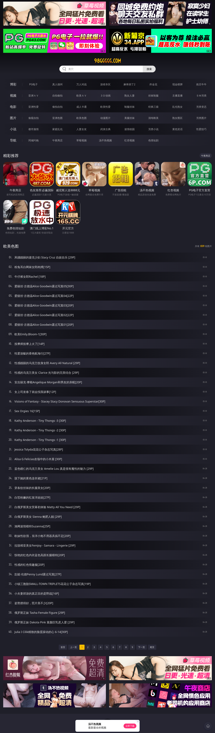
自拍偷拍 (57, 95)
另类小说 (153, 129)
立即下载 (129, 725)
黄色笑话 (177, 129)
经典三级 (153, 107)
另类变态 (201, 107)
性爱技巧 (201, 129)
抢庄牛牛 (201, 84)
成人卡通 (81, 107)
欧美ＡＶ (81, 95)
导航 (13, 140)
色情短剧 (153, 140)
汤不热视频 (105, 140)
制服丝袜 (129, 107)
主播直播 (177, 95)
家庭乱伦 (57, 129)
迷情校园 (129, 129)
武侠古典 (105, 129)
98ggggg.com (107, 61)
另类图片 (201, 118)
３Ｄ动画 (105, 95)
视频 (13, 95)
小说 (13, 129)
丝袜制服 (153, 95)
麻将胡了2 (129, 84)
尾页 (152, 647)
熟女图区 (177, 118)
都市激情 (33, 129)
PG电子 (33, 84)
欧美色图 (81, 118)
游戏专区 (105, 84)
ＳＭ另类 (201, 95)
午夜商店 (57, 140)
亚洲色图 (57, 118)
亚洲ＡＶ (33, 95)
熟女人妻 (129, 95)
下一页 (141, 647)
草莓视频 (81, 140)
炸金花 (153, 84)
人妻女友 (81, 129)
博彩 (13, 84)
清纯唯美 (153, 118)
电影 (13, 107)
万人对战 (81, 84)
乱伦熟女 (177, 107)
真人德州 (57, 84)
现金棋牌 (177, 84)
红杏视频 (129, 140)
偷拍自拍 (57, 107)
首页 (63, 647)
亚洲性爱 (33, 107)
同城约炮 (33, 140)
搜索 (149, 69)
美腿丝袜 (129, 118)
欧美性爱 (105, 107)
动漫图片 (105, 118)
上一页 (73, 647)
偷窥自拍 (33, 118)
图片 (13, 118)
